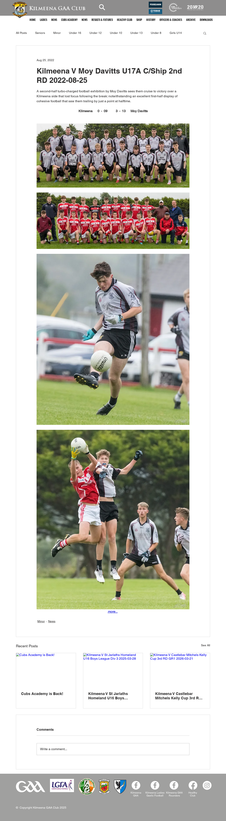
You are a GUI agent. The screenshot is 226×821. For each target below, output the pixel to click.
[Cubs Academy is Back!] (46, 670)
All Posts (21, 32)
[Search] (102, 7)
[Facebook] (174, 785)
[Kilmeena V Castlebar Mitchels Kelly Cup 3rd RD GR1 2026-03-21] (180, 670)
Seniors (40, 32)
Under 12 (95, 32)
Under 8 (156, 32)
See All (205, 645)
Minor (57, 32)
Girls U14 (176, 32)
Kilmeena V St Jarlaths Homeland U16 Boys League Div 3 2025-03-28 (109, 695)
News (51, 621)
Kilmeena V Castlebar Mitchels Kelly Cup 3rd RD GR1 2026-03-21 (178, 695)
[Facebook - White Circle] (136, 785)
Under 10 (116, 32)
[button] (43, 20)
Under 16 (75, 32)
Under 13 (136, 32)
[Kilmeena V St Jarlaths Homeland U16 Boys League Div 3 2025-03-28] (113, 670)
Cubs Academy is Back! (42, 693)
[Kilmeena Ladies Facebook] (155, 785)
